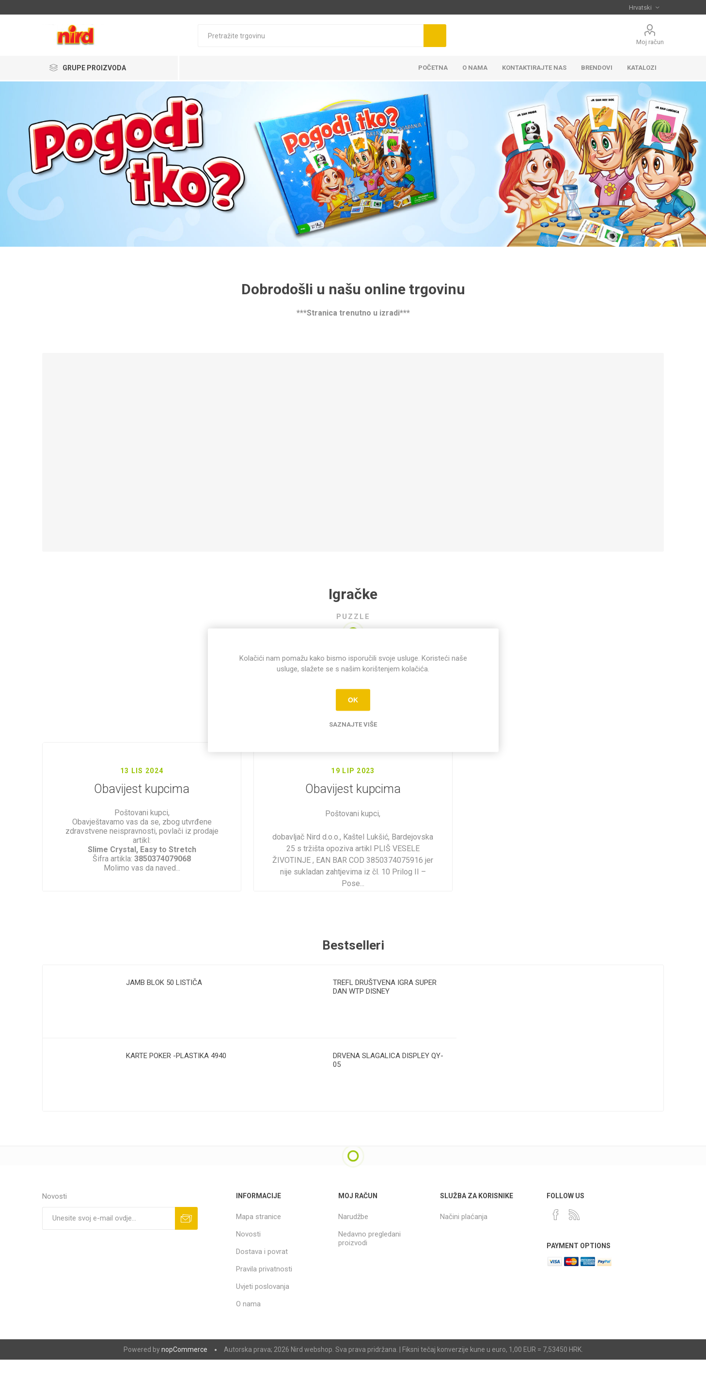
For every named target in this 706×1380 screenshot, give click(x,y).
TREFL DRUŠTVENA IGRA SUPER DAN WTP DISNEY (385, 1008)
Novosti (248, 1256)
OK (353, 700)
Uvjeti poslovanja (262, 1308)
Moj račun (650, 42)
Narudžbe (353, 1238)
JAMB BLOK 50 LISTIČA (164, 1004)
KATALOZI (642, 67)
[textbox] (311, 35)
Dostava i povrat (262, 1273)
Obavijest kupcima (141, 789)
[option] (146, 1060)
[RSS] (574, 1236)
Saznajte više (353, 724)
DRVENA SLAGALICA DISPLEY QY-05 (388, 1082)
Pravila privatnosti (264, 1290)
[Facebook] (556, 1236)
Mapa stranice (258, 1238)
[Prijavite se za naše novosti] (108, 1240)
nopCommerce (184, 1371)
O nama (248, 1325)
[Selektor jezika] (644, 7)
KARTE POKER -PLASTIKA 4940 (176, 1077)
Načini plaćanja (463, 1238)
